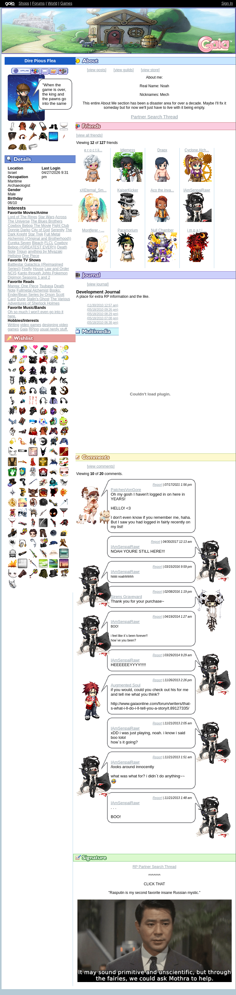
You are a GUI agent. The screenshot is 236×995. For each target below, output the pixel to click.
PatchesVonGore (126, 489)
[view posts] (96, 70)
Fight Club (60, 225)
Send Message (44, 71)
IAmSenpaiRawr (197, 190)
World (52, 3)
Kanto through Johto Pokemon (43, 273)
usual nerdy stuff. (54, 329)
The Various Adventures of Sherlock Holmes (39, 301)
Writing (13, 325)
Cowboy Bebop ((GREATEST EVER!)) (38, 245)
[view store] (150, 70)
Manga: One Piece (23, 286)
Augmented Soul (125, 685)
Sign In (227, 3)
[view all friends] (89, 135)
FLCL (48, 243)
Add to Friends (35, 71)
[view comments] (100, 466)
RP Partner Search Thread (154, 867)
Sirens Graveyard (126, 596)
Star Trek (35, 234)
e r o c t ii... (93, 150)
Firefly (27, 269)
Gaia (23, 329)
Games (66, 3)
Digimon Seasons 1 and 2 (29, 277)
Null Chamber (162, 230)
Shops (24, 3)
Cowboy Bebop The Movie (29, 225)
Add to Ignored (63, 71)
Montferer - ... (93, 230)
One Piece (30, 256)
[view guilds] (124, 70)
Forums (38, 3)
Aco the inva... (162, 190)
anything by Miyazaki (45, 251)
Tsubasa (46, 286)
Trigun (21, 251)
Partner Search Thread (154, 116)
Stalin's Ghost (38, 299)
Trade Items (53, 71)
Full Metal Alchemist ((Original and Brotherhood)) (39, 236)
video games (30, 325)
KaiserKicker (127, 190)
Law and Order (56, 269)
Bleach (37, 243)
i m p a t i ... (196, 230)
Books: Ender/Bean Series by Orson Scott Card (36, 294)
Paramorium (128, 230)
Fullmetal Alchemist (32, 290)
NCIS (12, 273)
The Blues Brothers (47, 221)
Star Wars (46, 217)
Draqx (162, 150)
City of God (40, 230)
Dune (21, 299)
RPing (34, 329)
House (38, 269)
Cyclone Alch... (196, 150)
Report (157, 484)
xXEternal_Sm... (93, 190)
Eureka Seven (19, 243)
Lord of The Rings (22, 217)
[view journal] (98, 284)
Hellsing (14, 256)
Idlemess (127, 150)
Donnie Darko (19, 230)
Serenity (57, 230)
